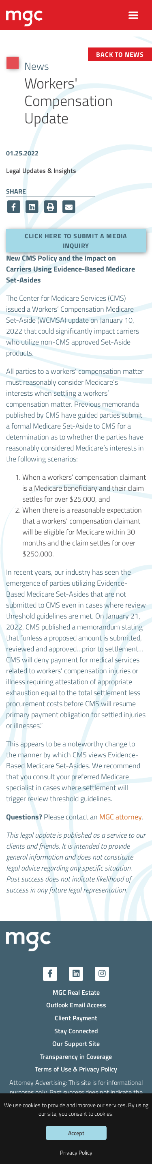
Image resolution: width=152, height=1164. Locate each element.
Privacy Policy (76, 1152)
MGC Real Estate (76, 992)
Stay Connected (76, 1030)
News (36, 66)
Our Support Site (76, 1043)
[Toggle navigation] (133, 15)
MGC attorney (120, 816)
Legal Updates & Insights (41, 170)
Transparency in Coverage (76, 1056)
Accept (76, 1133)
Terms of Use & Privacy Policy (76, 1068)
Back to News (120, 54)
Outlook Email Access (76, 1004)
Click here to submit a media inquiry (76, 240)
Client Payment (76, 1017)
